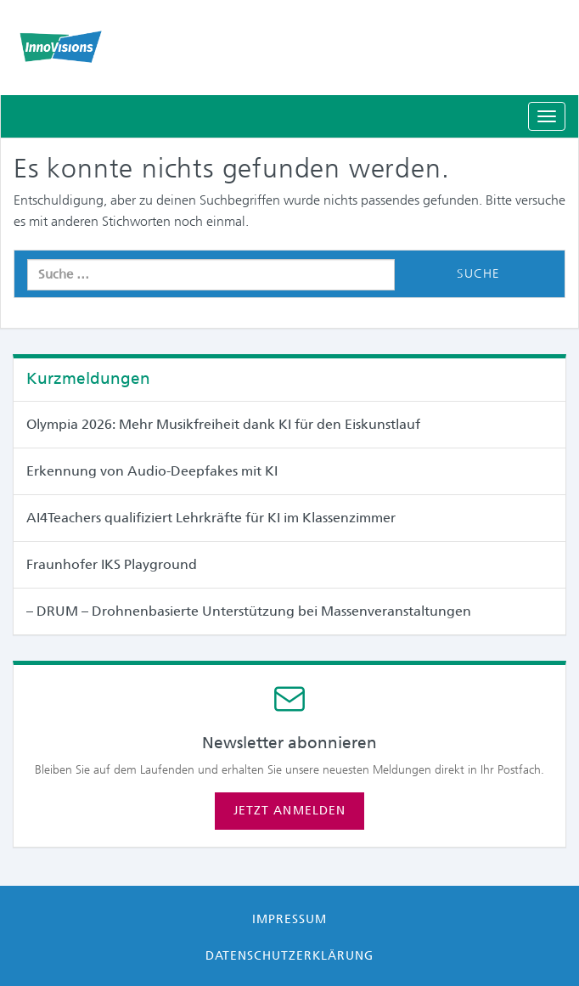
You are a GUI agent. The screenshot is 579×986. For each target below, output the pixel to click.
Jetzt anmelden (289, 810)
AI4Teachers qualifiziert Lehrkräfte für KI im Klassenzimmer (211, 518)
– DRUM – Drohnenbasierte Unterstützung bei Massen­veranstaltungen (248, 611)
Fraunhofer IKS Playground (111, 564)
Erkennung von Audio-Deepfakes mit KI (152, 471)
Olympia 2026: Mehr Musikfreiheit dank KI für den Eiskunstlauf (223, 424)
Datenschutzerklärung (289, 955)
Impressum (289, 919)
